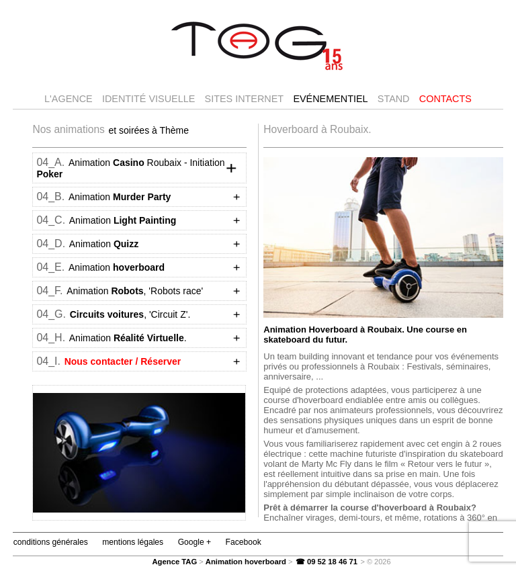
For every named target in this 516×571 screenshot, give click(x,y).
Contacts (445, 98)
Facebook (242, 542)
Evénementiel (330, 98)
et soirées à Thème (148, 129)
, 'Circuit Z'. (129, 314)
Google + (193, 542)
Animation (119, 196)
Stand (394, 98)
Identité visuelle (148, 98)
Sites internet (244, 98)
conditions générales (50, 542)
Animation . (127, 338)
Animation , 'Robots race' (134, 291)
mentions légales (131, 542)
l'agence (68, 98)
